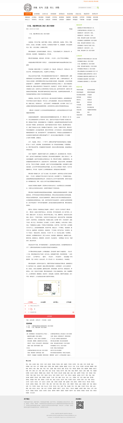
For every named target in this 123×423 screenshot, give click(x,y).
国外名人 (79, 107)
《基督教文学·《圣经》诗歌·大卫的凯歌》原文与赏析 (39, 338)
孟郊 (62, 364)
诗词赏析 (53, 14)
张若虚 (90, 373)
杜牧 (34, 366)
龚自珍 (36, 373)
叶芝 (78, 377)
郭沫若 (36, 377)
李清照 (82, 366)
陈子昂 (62, 370)
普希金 (78, 112)
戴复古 (95, 384)
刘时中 (43, 384)
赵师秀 (78, 373)
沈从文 (63, 388)
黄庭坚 (65, 366)
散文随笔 (75, 17)
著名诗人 (79, 99)
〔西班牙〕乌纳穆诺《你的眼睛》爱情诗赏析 (37, 355)
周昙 (69, 370)
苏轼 (30, 364)
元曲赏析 (68, 17)
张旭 (42, 386)
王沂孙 (50, 386)
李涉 (73, 386)
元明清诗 (61, 19)
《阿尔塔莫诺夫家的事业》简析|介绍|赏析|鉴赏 (61, 352)
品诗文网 (28, 14)
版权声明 (66, 413)
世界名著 (89, 102)
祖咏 (75, 373)
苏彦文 (75, 381)
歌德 (88, 377)
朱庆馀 (87, 390)
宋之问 (70, 366)
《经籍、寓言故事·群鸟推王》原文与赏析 (60, 343)
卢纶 (91, 370)
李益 (90, 375)
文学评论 (54, 17)
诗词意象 (58, 415)
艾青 (56, 377)
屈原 (41, 368)
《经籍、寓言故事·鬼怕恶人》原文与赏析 (87, 66)
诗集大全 (62, 415)
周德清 (36, 384)
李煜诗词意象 (80, 89)
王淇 (87, 373)
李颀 (94, 373)
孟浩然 (49, 364)
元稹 (31, 366)
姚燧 (79, 386)
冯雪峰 (74, 377)
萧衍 (51, 384)
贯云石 (84, 381)
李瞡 (31, 375)
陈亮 (54, 375)
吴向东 (72, 388)
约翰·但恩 (79, 109)
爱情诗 (78, 102)
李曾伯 (76, 384)
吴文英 (32, 373)
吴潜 (88, 384)
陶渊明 (91, 366)
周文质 (88, 381)
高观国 (84, 384)
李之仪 (38, 375)
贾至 (87, 375)
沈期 (27, 386)
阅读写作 (87, 14)
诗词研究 (54, 19)
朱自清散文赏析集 (81, 94)
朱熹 (40, 370)
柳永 (34, 368)
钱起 (92, 364)
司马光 (87, 386)
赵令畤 (48, 381)
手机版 (70, 29)
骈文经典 (95, 17)
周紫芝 (72, 384)
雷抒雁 (91, 377)
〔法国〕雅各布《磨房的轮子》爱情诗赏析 (60, 336)
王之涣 (77, 366)
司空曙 (70, 379)
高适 (50, 370)
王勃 (78, 364)
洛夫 (67, 377)
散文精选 (41, 17)
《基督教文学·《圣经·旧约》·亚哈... (85, 33)
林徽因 (76, 388)
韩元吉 (54, 386)
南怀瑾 (53, 390)
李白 (27, 364)
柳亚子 (59, 388)
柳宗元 (30, 368)
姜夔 (88, 370)
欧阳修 (61, 366)
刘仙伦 (38, 386)
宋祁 (42, 375)
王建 (52, 381)
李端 (66, 379)
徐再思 (32, 384)
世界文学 (95, 14)
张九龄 (53, 370)
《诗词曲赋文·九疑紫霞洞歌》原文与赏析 (87, 40)
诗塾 (57, 8)
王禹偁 (49, 366)
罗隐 (46, 370)
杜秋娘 (64, 373)
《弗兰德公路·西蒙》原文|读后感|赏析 (59, 341)
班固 (91, 386)
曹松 (48, 384)
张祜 (91, 390)
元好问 (32, 381)
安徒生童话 (79, 114)
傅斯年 (58, 390)
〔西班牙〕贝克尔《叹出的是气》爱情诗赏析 (37, 343)
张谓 (54, 384)
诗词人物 (41, 19)
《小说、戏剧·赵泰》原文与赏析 (39, 327)
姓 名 (27, 305)
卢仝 (30, 386)
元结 (86, 379)
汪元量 (47, 379)
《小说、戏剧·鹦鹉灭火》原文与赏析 (86, 63)
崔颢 (81, 364)
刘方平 (83, 375)
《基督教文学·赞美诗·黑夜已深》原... (86, 27)
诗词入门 (27, 19)
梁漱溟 (62, 390)
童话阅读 (61, 17)
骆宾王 (95, 368)
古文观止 (34, 17)
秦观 (63, 368)
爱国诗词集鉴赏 (91, 92)
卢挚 (40, 384)
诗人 (52, 8)
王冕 (72, 381)
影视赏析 (89, 104)
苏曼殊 (27, 392)
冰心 (70, 377)
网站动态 (70, 413)
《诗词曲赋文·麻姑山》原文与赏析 (85, 61)
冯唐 (64, 381)
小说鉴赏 (89, 94)
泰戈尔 (34, 388)
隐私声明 (61, 413)
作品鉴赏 (47, 17)
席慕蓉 (43, 377)
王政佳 (40, 390)
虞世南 (78, 368)
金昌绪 (78, 375)
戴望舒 (32, 377)
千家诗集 (82, 19)
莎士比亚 (32, 392)
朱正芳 (27, 390)
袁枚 (72, 373)
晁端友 (42, 379)
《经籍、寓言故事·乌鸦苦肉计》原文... (86, 43)
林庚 (62, 386)
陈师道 (78, 390)
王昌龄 (51, 368)
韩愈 (27, 368)
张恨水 (95, 390)
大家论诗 (47, 19)
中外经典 (44, 320)
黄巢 (27, 388)
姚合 (44, 373)
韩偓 (36, 379)
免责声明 (57, 413)
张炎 (91, 384)
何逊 (30, 388)
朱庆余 (36, 381)
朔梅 (85, 388)
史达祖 (58, 379)
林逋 (45, 366)
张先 (58, 386)
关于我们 (53, 413)
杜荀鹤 (27, 373)
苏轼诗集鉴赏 (80, 92)
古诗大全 (45, 14)
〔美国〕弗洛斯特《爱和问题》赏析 (35, 352)
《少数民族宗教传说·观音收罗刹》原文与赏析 (42, 326)
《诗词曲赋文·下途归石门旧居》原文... (86, 45)
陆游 (38, 364)
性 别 (27, 309)
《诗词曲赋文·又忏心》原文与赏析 (58, 345)
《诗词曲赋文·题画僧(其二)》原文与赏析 (86, 81)
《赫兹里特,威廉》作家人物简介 (34, 336)
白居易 (34, 364)
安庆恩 (45, 390)
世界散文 (89, 97)
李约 (30, 370)
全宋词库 (54, 415)
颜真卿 (86, 368)
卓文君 (27, 384)
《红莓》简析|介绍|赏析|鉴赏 (56, 348)
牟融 (73, 370)
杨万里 (59, 368)
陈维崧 (83, 390)
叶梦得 (34, 386)
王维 (85, 364)
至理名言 (62, 14)
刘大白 (63, 377)
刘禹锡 (27, 366)
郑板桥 (95, 370)
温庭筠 (65, 364)
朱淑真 (69, 386)
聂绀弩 (54, 388)
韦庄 (70, 368)
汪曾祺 (55, 381)
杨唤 (60, 377)
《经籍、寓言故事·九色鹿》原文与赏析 (86, 38)
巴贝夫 (28, 348)
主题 (46, 8)
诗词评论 (34, 19)
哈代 (45, 388)
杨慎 (68, 373)
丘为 (40, 381)
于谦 (52, 373)
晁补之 (70, 375)
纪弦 (81, 377)
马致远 (58, 370)
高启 (75, 390)
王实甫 (83, 386)
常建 (89, 379)
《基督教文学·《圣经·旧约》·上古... (85, 48)
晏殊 (53, 366)
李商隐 (41, 366)
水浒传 (78, 117)
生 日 (27, 312)
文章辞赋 (37, 14)
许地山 (88, 388)
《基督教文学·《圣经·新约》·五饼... (85, 35)
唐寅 (43, 370)
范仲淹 (58, 364)
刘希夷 (79, 381)
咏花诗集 (70, 14)
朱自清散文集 (90, 107)
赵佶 (94, 386)
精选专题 (91, 1)
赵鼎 (80, 384)
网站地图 (96, 1)
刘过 (66, 375)
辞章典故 (70, 415)
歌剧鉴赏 (89, 114)
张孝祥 (58, 375)
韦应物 (53, 364)
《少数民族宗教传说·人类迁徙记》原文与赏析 (61, 333)
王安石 (41, 364)
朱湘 (40, 377)
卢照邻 (27, 375)
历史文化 (78, 14)
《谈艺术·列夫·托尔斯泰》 (56, 350)
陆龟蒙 (32, 379)
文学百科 (82, 17)
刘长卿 (88, 364)
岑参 (48, 368)
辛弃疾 (70, 364)
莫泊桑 (60, 381)
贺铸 (84, 370)
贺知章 (48, 373)
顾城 (85, 377)
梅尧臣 (57, 366)
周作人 (67, 388)
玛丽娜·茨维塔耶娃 (91, 109)
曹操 (38, 368)
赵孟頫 (67, 381)
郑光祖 (92, 381)
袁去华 (62, 379)
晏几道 (66, 368)
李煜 (95, 366)
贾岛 (82, 368)
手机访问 (86, 1)
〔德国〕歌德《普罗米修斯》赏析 (35, 345)
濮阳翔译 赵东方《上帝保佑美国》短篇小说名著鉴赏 (63, 355)
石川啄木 (50, 388)
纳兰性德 (87, 366)
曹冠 (61, 384)
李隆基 (90, 368)
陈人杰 (46, 386)
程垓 (57, 384)
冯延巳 (46, 375)
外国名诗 (89, 99)
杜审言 (74, 364)
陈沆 (51, 379)
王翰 (74, 366)
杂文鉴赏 (88, 19)
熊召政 (36, 390)
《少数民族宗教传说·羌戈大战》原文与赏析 (37, 350)
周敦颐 (40, 373)
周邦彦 (74, 368)
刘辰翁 (78, 379)
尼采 (88, 112)
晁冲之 (64, 384)
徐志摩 (48, 377)
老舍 (95, 388)
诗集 (35, 8)
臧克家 (74, 375)
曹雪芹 (76, 370)
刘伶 (76, 386)
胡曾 (66, 370)
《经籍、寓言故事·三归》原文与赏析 (86, 50)
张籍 (93, 375)
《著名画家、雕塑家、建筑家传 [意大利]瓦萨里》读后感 (40, 341)
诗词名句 (66, 415)
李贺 (44, 368)
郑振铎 (66, 390)
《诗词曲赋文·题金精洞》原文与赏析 (86, 79)
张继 (33, 370)
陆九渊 (60, 373)
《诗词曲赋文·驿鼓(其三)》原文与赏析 (86, 68)
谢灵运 (92, 379)
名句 (41, 8)
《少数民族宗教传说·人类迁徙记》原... (86, 30)
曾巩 (39, 379)
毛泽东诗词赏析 (91, 89)
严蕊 (65, 386)
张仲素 (27, 377)
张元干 (62, 375)
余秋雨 (81, 388)
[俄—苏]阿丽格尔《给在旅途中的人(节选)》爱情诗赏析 (40, 333)
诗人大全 (28, 360)
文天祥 (27, 381)
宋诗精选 (88, 17)
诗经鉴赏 (75, 19)
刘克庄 (74, 379)
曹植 (55, 368)
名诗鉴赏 (95, 19)
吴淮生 (49, 390)
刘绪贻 (32, 390)
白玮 (92, 388)
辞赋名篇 (27, 17)
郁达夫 (38, 388)
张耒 (68, 384)
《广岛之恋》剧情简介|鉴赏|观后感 (58, 338)
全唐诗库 (50, 415)
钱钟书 (71, 390)
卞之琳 (52, 377)
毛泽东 (55, 373)
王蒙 (42, 388)
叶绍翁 (83, 373)
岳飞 (37, 370)
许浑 (38, 366)
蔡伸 (82, 379)
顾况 (54, 379)
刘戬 (27, 370)
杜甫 (45, 364)
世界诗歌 (79, 97)
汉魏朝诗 (68, 19)
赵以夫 (43, 381)
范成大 (80, 370)
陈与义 (50, 375)
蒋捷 (34, 375)
